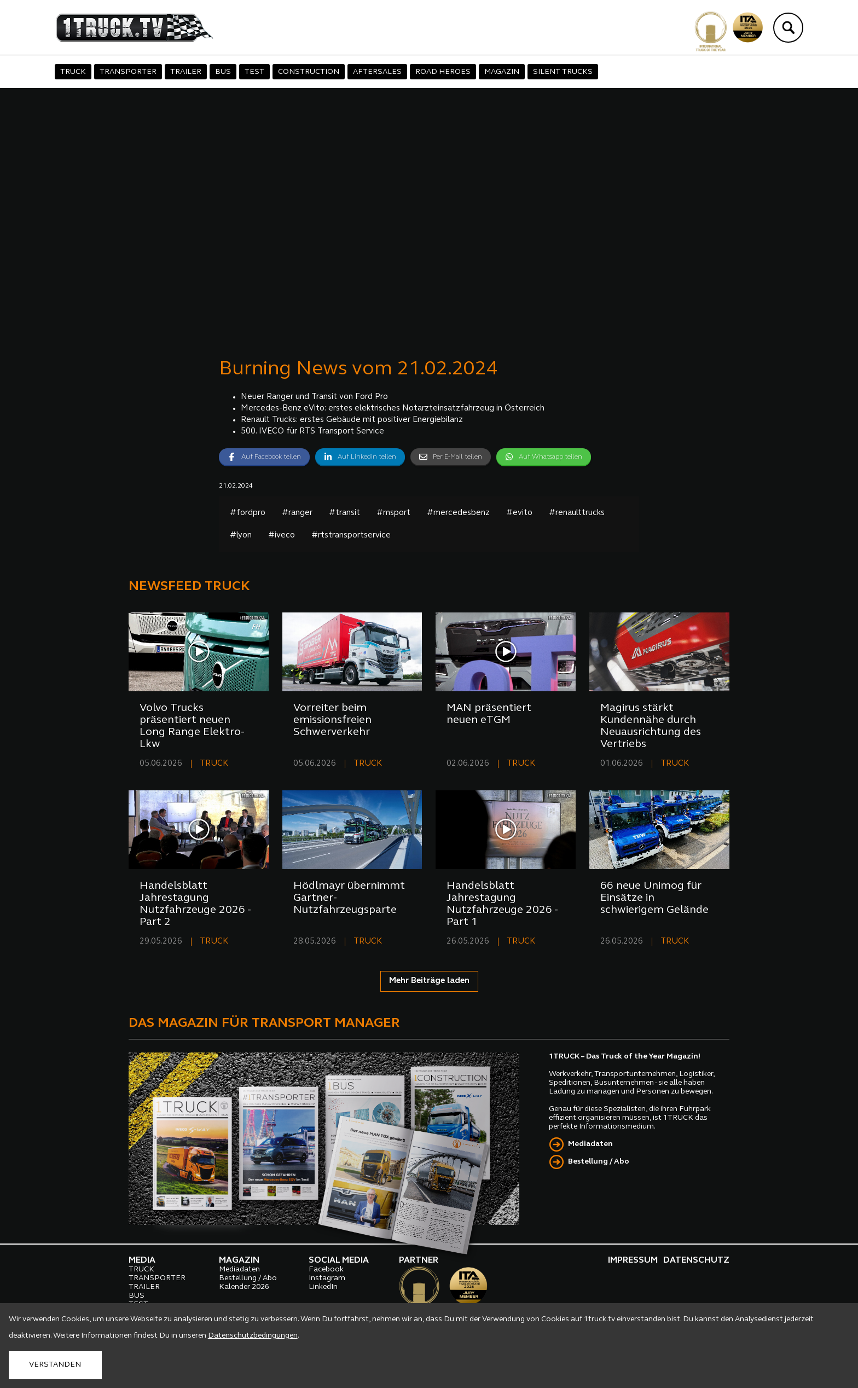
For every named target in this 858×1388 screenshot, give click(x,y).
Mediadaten (590, 1144)
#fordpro (247, 513)
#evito (519, 513)
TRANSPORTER (128, 72)
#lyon (241, 535)
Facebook (326, 1269)
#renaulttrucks (577, 513)
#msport (393, 513)
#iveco (281, 535)
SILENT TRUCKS (563, 72)
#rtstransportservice (351, 535)
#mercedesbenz (458, 513)
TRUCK (73, 72)
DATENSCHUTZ (696, 1260)
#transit (344, 513)
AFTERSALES (377, 72)
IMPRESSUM (633, 1260)
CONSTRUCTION (308, 72)
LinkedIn (323, 1287)
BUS (223, 72)
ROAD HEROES (443, 72)
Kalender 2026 (244, 1287)
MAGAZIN (501, 72)
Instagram (327, 1278)
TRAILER (185, 72)
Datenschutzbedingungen (253, 1336)
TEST (254, 72)
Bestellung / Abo (598, 1162)
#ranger (297, 513)
